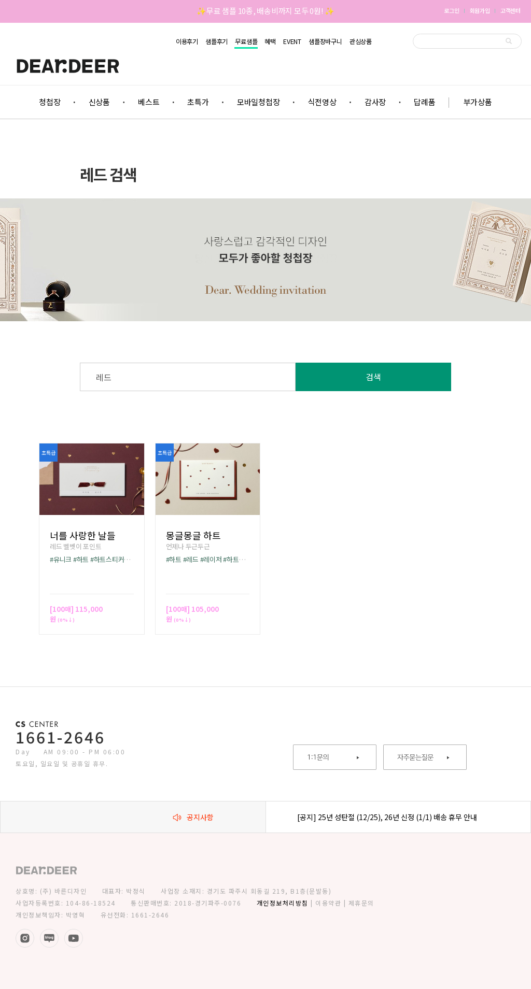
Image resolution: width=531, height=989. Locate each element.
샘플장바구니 (325, 41)
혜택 (270, 41)
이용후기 (187, 41)
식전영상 (322, 101)
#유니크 (61, 559)
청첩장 (49, 101)
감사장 (375, 101)
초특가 (197, 101)
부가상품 (478, 101)
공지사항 (193, 817)
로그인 (451, 10)
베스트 (148, 101)
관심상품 (361, 41)
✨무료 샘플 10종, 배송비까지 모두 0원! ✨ (265, 10)
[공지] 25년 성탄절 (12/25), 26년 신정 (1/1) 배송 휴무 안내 (387, 817)
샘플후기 (216, 41)
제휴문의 (361, 902)
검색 (373, 376)
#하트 (81, 559)
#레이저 (211, 559)
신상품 (99, 101)
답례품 (424, 101)
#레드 (191, 559)
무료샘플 (246, 42)
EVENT (292, 41)
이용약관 (328, 902)
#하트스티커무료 (113, 559)
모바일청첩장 (258, 101)
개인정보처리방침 (283, 902)
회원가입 (480, 10)
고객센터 (510, 10)
